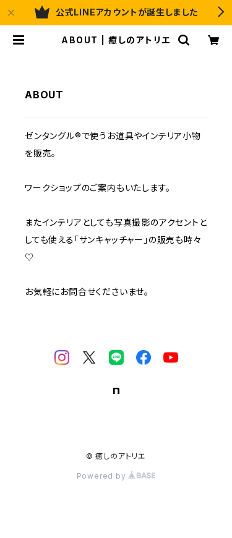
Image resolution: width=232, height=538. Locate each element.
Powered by (116, 475)
